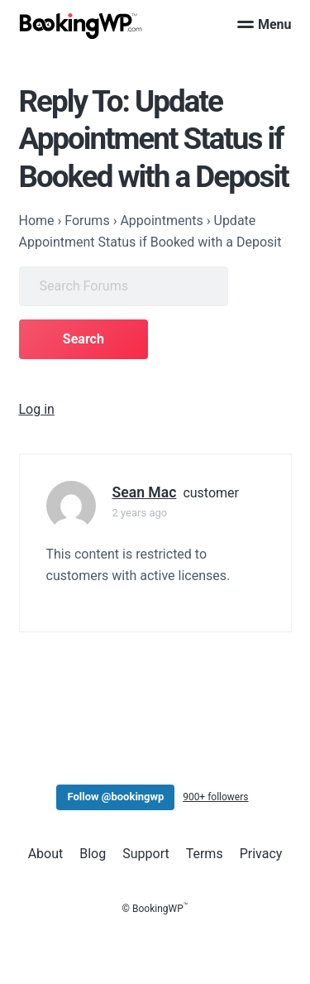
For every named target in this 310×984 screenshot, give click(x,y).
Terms (204, 854)
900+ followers (215, 797)
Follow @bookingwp (115, 796)
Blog (92, 854)
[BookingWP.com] (81, 26)
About (46, 854)
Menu (264, 24)
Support (145, 854)
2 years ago (140, 512)
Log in (37, 409)
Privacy (261, 854)
